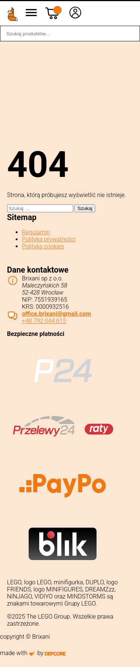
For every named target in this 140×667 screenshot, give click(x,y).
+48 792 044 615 (44, 320)
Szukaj (130, 33)
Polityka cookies (43, 246)
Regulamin (36, 232)
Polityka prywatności (49, 239)
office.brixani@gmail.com (56, 313)
